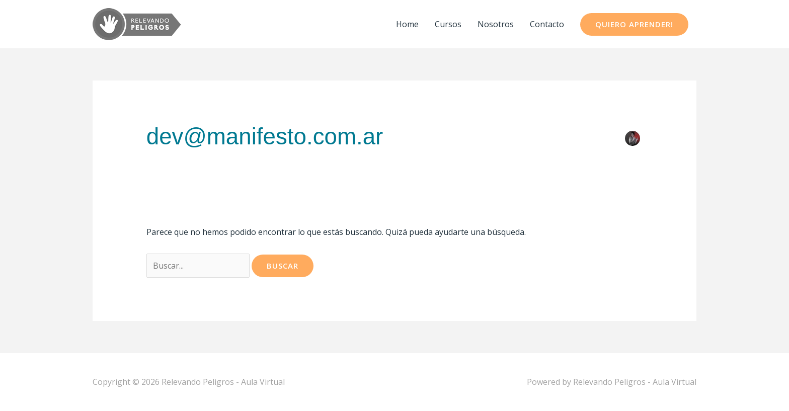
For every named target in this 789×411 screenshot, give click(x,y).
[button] (634, 24)
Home (407, 24)
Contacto (547, 24)
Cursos (448, 24)
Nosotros (496, 24)
